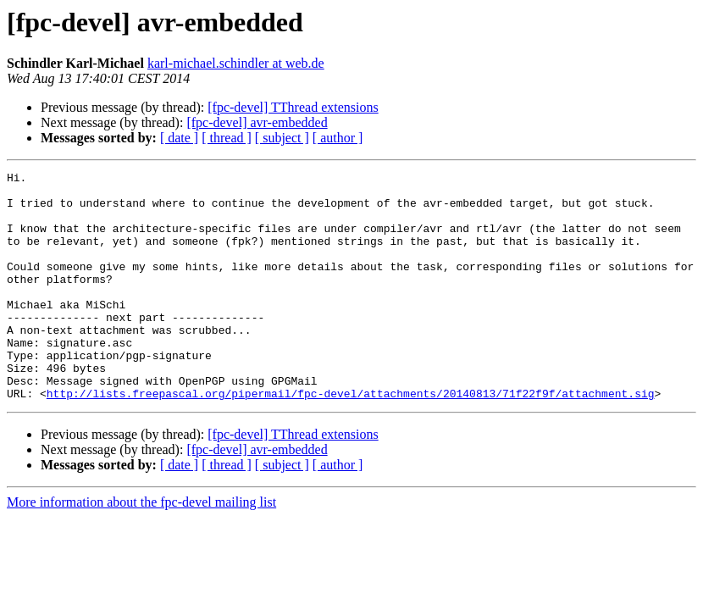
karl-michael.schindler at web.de (235, 63)
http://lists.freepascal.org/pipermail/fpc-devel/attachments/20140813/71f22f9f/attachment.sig (351, 438)
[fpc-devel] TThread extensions (293, 107)
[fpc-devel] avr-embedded (256, 122)
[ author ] (338, 137)
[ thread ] (227, 137)
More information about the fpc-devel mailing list (141, 548)
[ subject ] (282, 137)
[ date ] (179, 137)
